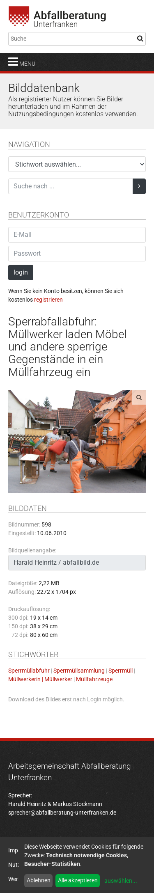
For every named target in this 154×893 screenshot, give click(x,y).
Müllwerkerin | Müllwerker (40, 679)
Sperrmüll (120, 670)
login (21, 272)
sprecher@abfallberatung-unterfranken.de (62, 812)
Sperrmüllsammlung (79, 670)
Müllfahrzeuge (94, 679)
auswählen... (120, 880)
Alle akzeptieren (78, 880)
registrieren (48, 299)
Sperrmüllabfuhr (29, 670)
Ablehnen (39, 880)
